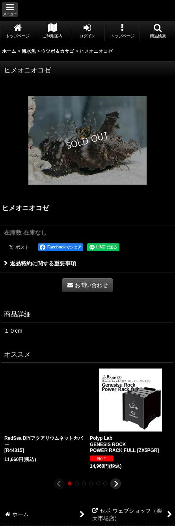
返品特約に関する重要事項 (40, 263)
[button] (10, 9)
